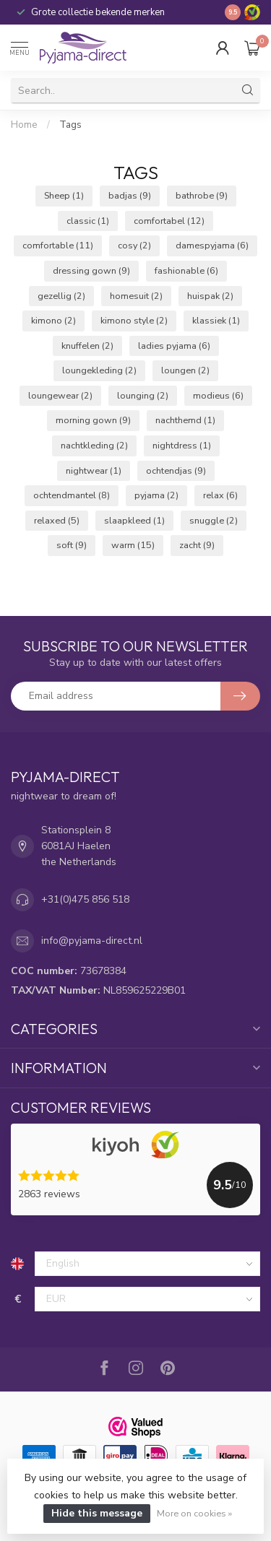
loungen (185, 370)
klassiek (216, 320)
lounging (142, 395)
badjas (129, 195)
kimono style (134, 320)
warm (133, 545)
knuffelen (87, 345)
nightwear (93, 470)
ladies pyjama (174, 345)
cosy (134, 245)
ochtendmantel (71, 495)
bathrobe (202, 195)
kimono (53, 320)
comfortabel (169, 220)
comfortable (57, 245)
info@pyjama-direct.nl (91, 940)
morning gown (93, 420)
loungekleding (99, 370)
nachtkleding (94, 445)
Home (24, 124)
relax (220, 495)
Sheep (64, 195)
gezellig (61, 296)
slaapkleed (134, 520)
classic (87, 220)
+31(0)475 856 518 (85, 899)
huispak (210, 296)
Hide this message (96, 1513)
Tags (70, 124)
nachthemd (185, 420)
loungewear (60, 395)
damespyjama (212, 245)
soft (71, 545)
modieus (218, 395)
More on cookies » (194, 1513)
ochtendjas (176, 470)
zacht (197, 545)
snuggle (213, 520)
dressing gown (91, 270)
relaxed (56, 520)
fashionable (186, 270)
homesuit (136, 296)
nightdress (181, 445)
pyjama (156, 495)
